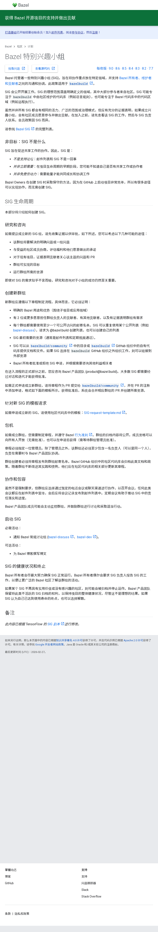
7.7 (151, 68)
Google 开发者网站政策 (49, 644)
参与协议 (77, 32)
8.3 (137, 68)
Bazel (8, 46)
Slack (85, 889)
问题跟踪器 (88, 883)
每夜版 (102, 68)
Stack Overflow (91, 896)
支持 (84, 876)
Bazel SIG (23, 129)
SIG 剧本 (53, 624)
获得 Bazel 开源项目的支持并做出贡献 (40, 17)
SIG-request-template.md (102, 413)
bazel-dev (84, 537)
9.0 (111, 68)
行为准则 (81, 435)
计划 (30, 46)
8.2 (144, 68)
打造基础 (11, 32)
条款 (8, 913)
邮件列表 (57, 32)
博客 (8, 876)
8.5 (124, 68)
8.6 (117, 68)
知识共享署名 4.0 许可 (69, 640)
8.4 (131, 68)
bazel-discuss (23, 330)
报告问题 (16, 68)
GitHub (9, 883)
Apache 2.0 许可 (133, 640)
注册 (95, 32)
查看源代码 (45, 68)
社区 (19, 46)
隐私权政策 (22, 913)
